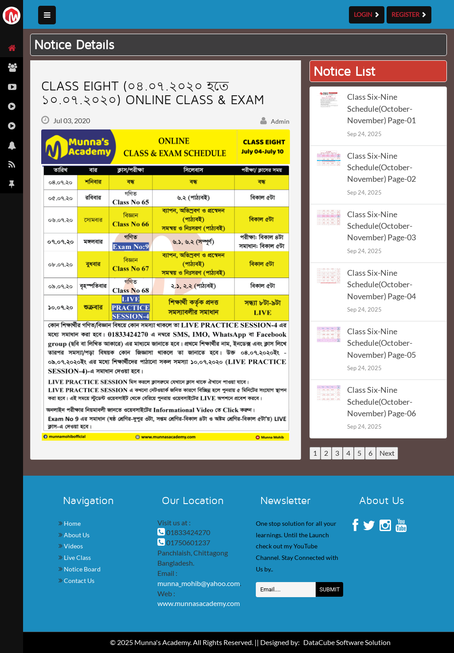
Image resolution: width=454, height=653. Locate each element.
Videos (73, 546)
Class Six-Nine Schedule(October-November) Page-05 (381, 343)
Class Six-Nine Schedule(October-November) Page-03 (381, 226)
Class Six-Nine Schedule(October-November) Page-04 (381, 284)
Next (387, 453)
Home (72, 523)
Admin (275, 121)
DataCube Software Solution (347, 642)
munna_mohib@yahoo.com (198, 583)
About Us (76, 535)
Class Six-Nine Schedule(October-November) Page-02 (381, 167)
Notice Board (82, 569)
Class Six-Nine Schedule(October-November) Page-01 (381, 108)
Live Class (77, 557)
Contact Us (78, 580)
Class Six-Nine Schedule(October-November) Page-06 (381, 401)
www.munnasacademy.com (198, 603)
